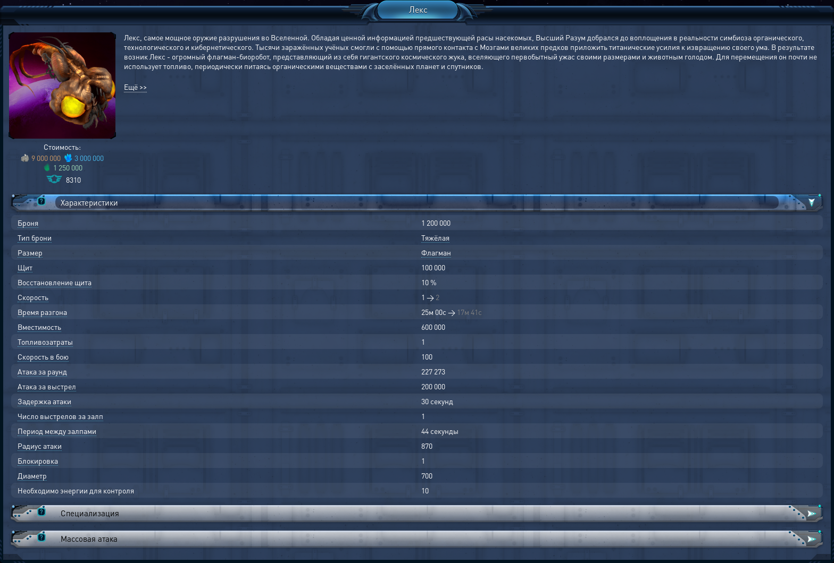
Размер (30, 252)
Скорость (33, 297)
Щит (25, 267)
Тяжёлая (435, 237)
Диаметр (32, 475)
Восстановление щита (54, 282)
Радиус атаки (40, 445)
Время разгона (42, 312)
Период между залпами (57, 431)
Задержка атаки (44, 401)
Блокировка (38, 460)
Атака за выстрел (47, 386)
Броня (28, 222)
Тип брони (35, 237)
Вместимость (39, 326)
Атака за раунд (42, 371)
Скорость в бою (43, 356)
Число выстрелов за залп (60, 416)
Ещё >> (135, 86)
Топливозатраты (45, 341)
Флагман (436, 252)
